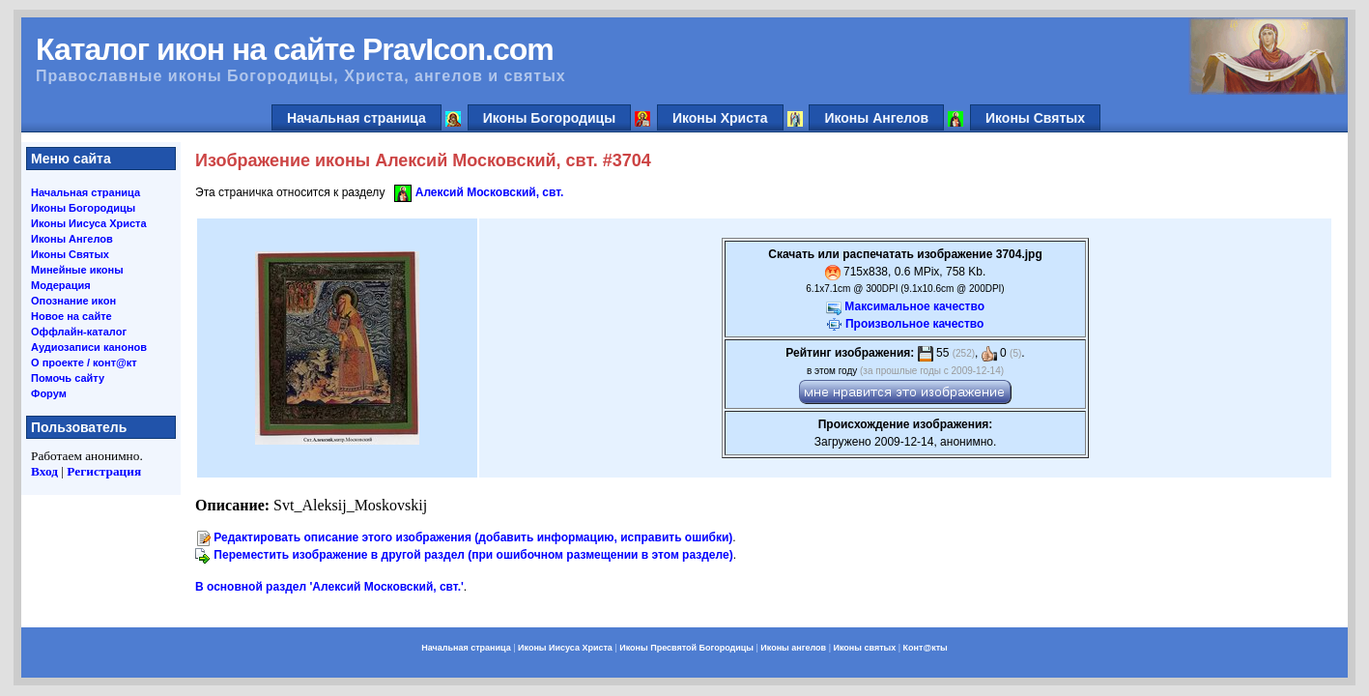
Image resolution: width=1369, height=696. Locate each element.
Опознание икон (73, 300)
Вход (44, 471)
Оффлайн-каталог (79, 331)
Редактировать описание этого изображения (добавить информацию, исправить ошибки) (473, 537)
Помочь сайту (67, 378)
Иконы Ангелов (876, 118)
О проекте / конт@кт (84, 362)
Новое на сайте (71, 316)
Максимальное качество (914, 306)
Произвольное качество (914, 324)
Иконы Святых (1035, 118)
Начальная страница (356, 118)
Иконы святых (864, 647)
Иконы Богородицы (549, 118)
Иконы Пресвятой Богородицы (686, 647)
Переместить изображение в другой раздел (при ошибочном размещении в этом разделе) (473, 555)
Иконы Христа (720, 118)
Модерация (61, 285)
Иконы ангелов (793, 647)
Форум (49, 393)
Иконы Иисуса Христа (89, 223)
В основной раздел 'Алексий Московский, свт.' (329, 587)
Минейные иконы (77, 270)
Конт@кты (925, 647)
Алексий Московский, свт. (489, 192)
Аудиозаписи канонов (89, 347)
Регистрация (104, 471)
